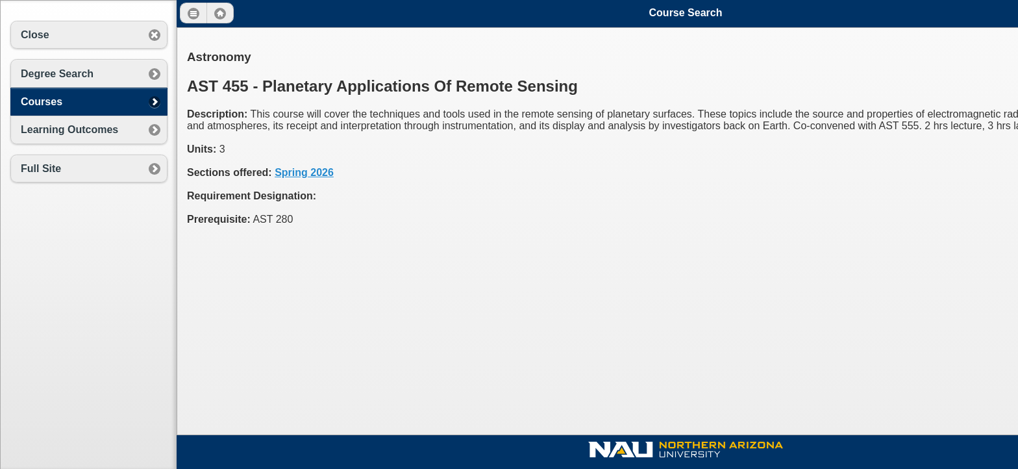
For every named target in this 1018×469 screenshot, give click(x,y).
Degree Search (57, 73)
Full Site (41, 168)
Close (35, 34)
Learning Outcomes (69, 129)
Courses (41, 101)
